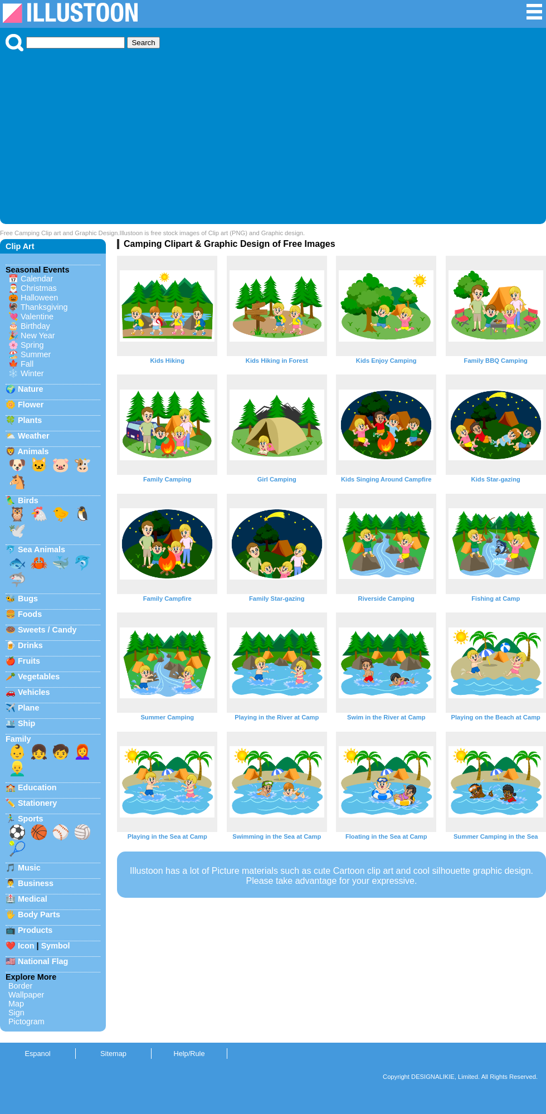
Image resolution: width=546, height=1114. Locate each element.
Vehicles (34, 692)
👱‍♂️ (17, 768)
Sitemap (113, 1053)
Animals (32, 451)
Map (16, 1003)
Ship (26, 723)
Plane (28, 707)
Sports (30, 818)
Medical (32, 898)
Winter (32, 373)
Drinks (30, 645)
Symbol (55, 945)
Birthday (35, 326)
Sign (16, 1012)
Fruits (29, 660)
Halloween (39, 297)
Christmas (39, 288)
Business (35, 883)
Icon (26, 945)
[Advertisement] (273, 135)
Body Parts (39, 914)
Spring (32, 344)
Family (18, 738)
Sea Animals (41, 549)
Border (20, 985)
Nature (30, 389)
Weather (34, 435)
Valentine (37, 316)
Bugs (28, 598)
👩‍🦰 (82, 752)
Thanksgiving (44, 307)
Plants (30, 420)
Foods (30, 614)
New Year (38, 335)
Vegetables (39, 676)
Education (37, 787)
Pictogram (26, 1021)
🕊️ (17, 530)
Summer (36, 354)
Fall (27, 363)
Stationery (37, 803)
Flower (30, 404)
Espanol (37, 1053)
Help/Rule (188, 1053)
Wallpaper (26, 994)
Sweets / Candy (47, 629)
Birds (28, 500)
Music (29, 867)
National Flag (43, 961)
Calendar (37, 278)
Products (35, 930)
